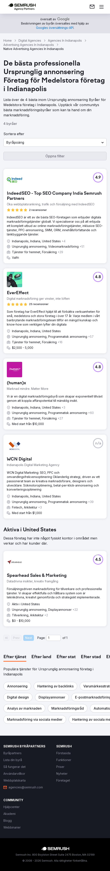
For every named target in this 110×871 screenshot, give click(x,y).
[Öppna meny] (101, 7)
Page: (41, 638)
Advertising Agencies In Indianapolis (28, 45)
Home (7, 40)
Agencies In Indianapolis (65, 40)
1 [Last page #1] (66, 638)
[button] (55, 142)
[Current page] (53, 638)
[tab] (14, 657)
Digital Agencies (30, 40)
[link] (92, 7)
